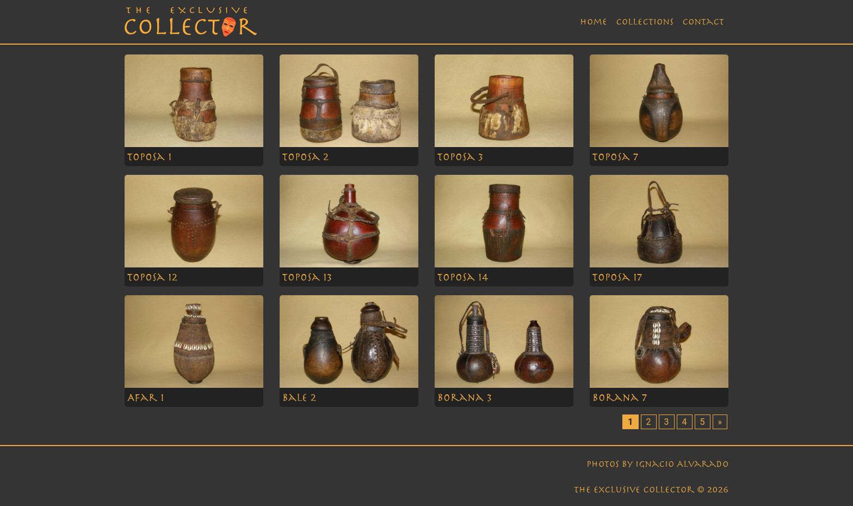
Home (593, 21)
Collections (644, 21)
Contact (703, 21)
